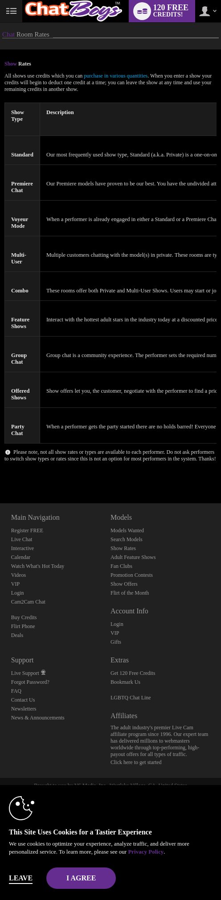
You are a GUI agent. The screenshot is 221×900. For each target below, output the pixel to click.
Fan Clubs (121, 566)
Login (17, 593)
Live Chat (22, 539)
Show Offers (124, 584)
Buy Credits (24, 617)
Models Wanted (127, 530)
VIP (15, 584)
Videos (18, 575)
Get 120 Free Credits (132, 673)
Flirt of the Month (129, 593)
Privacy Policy (146, 851)
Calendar (20, 557)
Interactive (22, 548)
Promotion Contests (131, 575)
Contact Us (23, 700)
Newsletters (24, 709)
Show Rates (123, 548)
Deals (17, 635)
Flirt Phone (23, 626)
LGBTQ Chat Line (130, 698)
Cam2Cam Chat (28, 602)
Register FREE (27, 530)
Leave (21, 878)
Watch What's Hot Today (38, 566)
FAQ (16, 691)
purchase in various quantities (115, 76)
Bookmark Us (125, 682)
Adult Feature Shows (133, 557)
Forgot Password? (30, 682)
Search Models (126, 539)
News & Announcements (38, 718)
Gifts (115, 642)
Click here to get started (136, 762)
